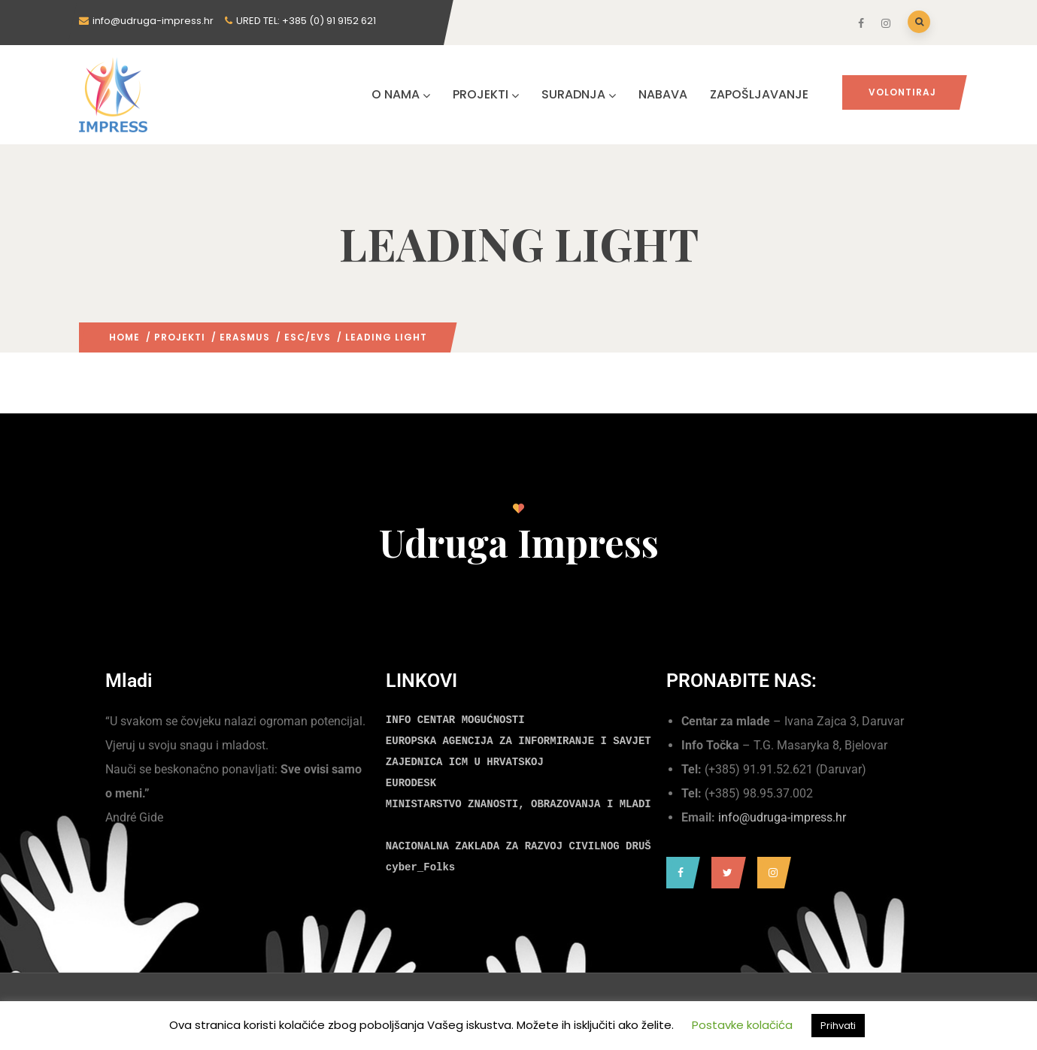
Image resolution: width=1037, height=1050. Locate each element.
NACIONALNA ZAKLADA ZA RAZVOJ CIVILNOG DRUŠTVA (528, 846)
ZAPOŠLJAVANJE (759, 94)
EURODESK (411, 783)
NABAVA (662, 94)
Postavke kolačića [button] (742, 1025)
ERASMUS (245, 337)
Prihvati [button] (838, 1025)
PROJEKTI (486, 94)
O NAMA (400, 94)
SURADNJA (578, 94)
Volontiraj (902, 92)
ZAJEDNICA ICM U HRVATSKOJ (465, 762)
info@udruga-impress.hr (782, 817)
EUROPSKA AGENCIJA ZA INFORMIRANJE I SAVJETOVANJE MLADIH (559, 741)
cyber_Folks (420, 867)
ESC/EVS (307, 337)
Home (124, 337)
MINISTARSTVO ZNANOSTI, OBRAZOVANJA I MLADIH (521, 804)
